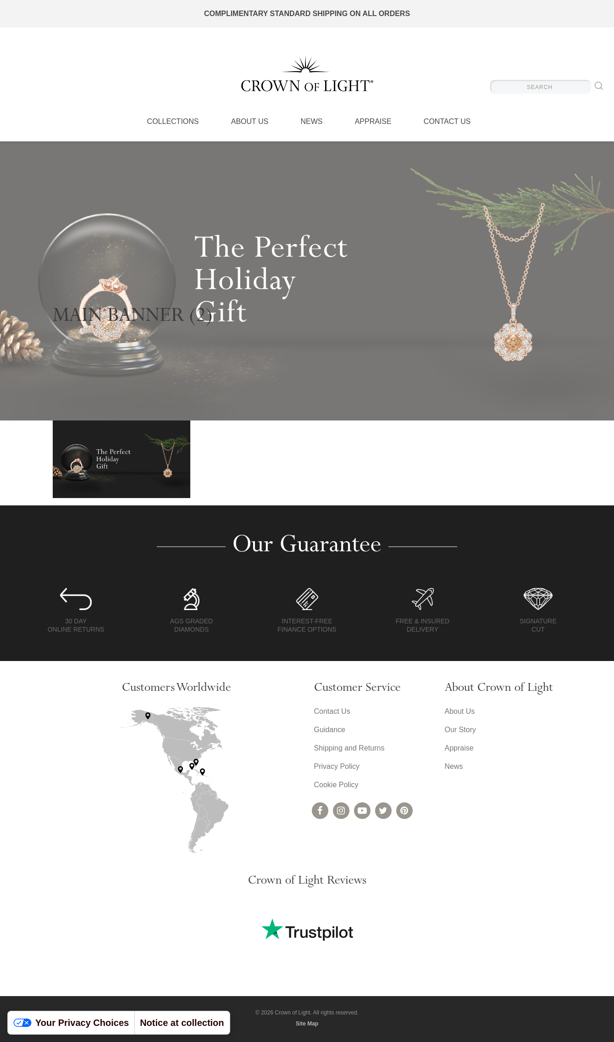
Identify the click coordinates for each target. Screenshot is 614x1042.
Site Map (307, 1023)
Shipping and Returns (349, 748)
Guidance (330, 730)
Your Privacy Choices (71, 1023)
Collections (173, 121)
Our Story (460, 730)
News (311, 121)
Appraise (373, 121)
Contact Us (447, 121)
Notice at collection (182, 1023)
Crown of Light (307, 73)
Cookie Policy (336, 785)
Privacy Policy (337, 766)
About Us (250, 121)
